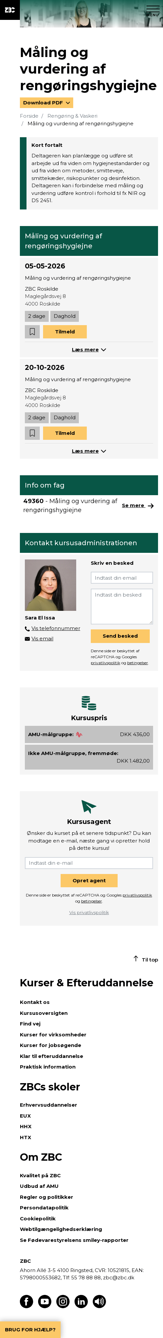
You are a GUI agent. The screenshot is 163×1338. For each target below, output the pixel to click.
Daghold (65, 316)
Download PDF (43, 102)
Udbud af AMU (39, 1186)
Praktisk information (48, 1067)
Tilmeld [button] (65, 331)
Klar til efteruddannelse (51, 1056)
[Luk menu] (153, 10)
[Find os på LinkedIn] (81, 1306)
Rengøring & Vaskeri (72, 116)
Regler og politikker (46, 1197)
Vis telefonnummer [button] (55, 628)
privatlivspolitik (105, 662)
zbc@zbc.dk (118, 1277)
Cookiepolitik (38, 1218)
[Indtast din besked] (122, 606)
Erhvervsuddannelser (48, 1105)
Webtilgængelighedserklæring (61, 1229)
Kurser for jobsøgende (50, 1045)
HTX (25, 1137)
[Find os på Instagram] (63, 1306)
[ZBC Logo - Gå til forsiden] (10, 10)
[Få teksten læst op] (99, 1306)
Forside (29, 116)
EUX (25, 1116)
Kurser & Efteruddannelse (86, 983)
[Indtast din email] (122, 578)
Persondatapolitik (44, 1207)
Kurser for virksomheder (53, 1034)
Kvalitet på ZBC (40, 1175)
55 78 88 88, (86, 1277)
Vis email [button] (42, 638)
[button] (32, 332)
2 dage (36, 316)
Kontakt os (35, 1002)
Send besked (120, 636)
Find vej (30, 1023)
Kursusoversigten (44, 1013)
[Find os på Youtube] (44, 1306)
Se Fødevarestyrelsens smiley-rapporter (74, 1240)
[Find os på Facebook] (26, 1306)
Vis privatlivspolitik (89, 912)
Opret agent (89, 880)
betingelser (137, 662)
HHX (25, 1126)
